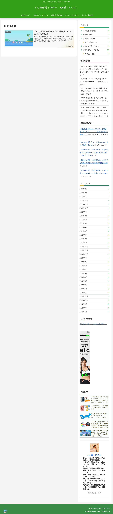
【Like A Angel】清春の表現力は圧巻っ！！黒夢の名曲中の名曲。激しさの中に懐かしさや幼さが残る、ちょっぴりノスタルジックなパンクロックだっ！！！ (94, 112)
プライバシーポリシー (95, 508)
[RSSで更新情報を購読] (101, 493)
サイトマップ (106, 508)
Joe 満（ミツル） (88, 155)
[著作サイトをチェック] (88, 493)
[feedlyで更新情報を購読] (98, 493)
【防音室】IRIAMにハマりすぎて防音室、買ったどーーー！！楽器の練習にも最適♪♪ (94, 81)
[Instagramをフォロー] (93, 493)
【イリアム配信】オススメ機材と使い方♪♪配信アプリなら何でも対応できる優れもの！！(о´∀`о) (94, 91)
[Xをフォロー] (91, 493)
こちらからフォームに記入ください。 (93, 324)
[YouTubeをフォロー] (96, 493)
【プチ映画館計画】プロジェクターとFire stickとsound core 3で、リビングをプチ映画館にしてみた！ (94, 100)
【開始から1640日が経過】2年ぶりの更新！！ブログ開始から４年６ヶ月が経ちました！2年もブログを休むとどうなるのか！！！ (94, 70)
